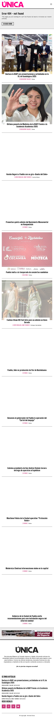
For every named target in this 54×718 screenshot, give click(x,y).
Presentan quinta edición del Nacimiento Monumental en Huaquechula (27, 223)
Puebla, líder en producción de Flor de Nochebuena (27, 370)
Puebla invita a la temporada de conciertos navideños (27, 272)
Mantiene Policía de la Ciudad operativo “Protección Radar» (27, 519)
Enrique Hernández (36, 325)
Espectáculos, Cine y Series (23, 177)
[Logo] (13, 4)
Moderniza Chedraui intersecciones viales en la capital (27, 568)
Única (33, 79)
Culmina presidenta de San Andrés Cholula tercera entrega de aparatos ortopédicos (27, 469)
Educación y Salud (25, 79)
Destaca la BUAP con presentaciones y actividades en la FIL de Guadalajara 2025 (27, 75)
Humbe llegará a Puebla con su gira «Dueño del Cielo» (27, 174)
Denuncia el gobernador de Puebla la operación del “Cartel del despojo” (27, 419)
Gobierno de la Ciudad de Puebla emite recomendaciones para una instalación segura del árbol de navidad (27, 618)
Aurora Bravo (36, 177)
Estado (25, 227)
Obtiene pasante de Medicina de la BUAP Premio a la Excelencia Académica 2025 (27, 125)
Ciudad (25, 523)
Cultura (25, 275)
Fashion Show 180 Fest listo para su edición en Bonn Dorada (27, 321)
